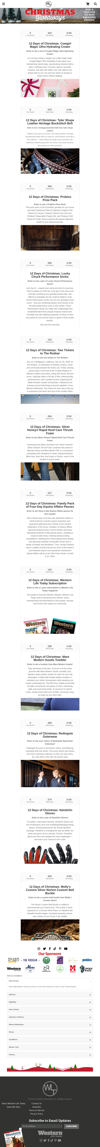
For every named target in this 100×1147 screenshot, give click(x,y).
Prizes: (11, 1032)
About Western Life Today (13, 1103)
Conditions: (13, 1039)
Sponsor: (12, 994)
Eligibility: (12, 1002)
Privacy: (12, 1055)
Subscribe (71, 1126)
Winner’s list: (14, 1047)
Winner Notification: (16, 1024)
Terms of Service (36, 1110)
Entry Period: (14, 981)
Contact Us (37, 1103)
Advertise (36, 1107)
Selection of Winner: (16, 1017)
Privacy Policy (36, 1114)
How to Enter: (14, 1009)
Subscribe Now (13, 1107)
